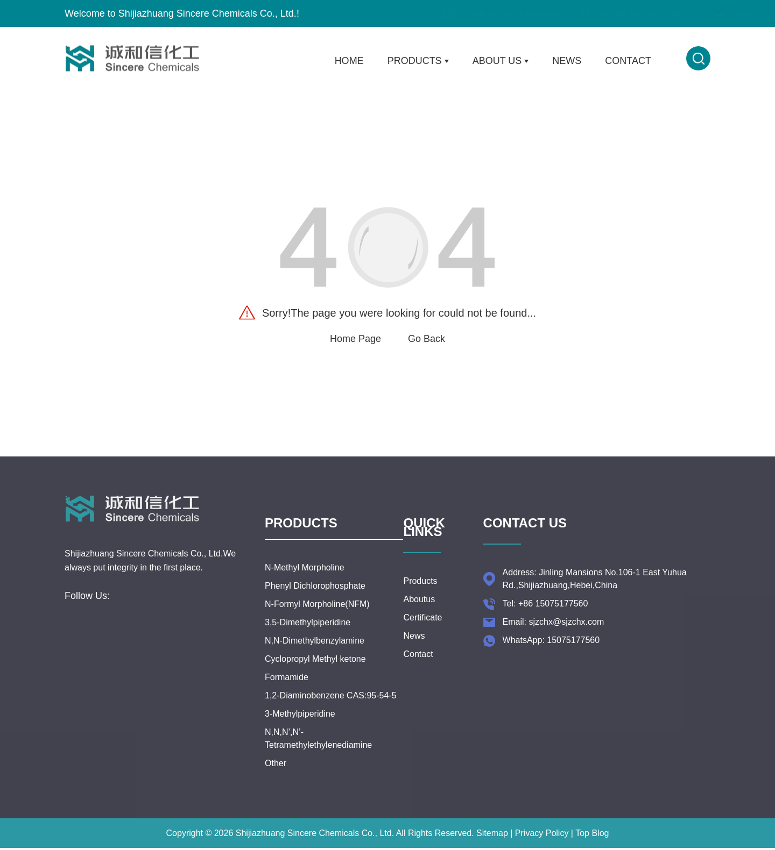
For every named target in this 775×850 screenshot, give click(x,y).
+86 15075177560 (582, 13)
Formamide (286, 686)
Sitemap (492, 842)
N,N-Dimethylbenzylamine (314, 650)
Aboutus (419, 604)
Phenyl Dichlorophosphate (315, 595)
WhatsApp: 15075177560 (551, 644)
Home (349, 60)
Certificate (422, 622)
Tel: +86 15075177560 (545, 608)
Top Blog (592, 842)
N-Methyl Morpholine (304, 577)
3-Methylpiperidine (300, 723)
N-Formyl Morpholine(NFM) (317, 613)
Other (275, 772)
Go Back (426, 338)
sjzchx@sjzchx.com (461, 13)
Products (418, 61)
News (566, 60)
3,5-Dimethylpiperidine (307, 632)
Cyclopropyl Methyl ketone (315, 668)
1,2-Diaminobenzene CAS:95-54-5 (331, 705)
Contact (628, 60)
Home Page (355, 338)
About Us (501, 61)
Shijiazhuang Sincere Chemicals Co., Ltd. (315, 842)
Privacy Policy (542, 842)
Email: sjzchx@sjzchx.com (553, 626)
